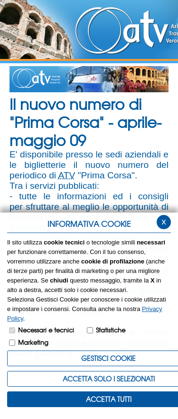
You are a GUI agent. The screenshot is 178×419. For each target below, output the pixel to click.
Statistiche (110, 329)
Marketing (33, 342)
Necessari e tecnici (46, 329)
